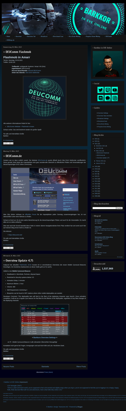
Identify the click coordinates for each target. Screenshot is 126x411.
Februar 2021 (100, 161)
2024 (96, 139)
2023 (96, 141)
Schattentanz (99, 244)
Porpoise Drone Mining (104, 126)
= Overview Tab (30, 36)
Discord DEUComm (34, 70)
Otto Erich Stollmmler (32, 72)
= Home (8, 36)
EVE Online (5, 395)
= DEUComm (108, 36)
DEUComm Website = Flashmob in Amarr (20, 126)
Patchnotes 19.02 (25, 265)
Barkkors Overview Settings (44, 337)
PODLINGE (98, 227)
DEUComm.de (42, 160)
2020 (96, 166)
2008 (96, 196)
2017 (96, 174)
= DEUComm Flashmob (17, 52)
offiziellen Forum (30, 214)
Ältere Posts (81, 367)
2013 (96, 183)
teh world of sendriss (101, 220)
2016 (96, 176)
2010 (96, 191)
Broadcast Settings (103, 118)
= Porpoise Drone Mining (92, 36)
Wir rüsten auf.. (99, 221)
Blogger (79, 407)
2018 (96, 171)
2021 (96, 143)
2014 (96, 181)
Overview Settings (103, 113)
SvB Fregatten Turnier (100, 252)
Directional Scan (102, 121)
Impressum (23, 382)
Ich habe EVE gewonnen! (101, 238)
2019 (96, 169)
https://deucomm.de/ (15, 235)
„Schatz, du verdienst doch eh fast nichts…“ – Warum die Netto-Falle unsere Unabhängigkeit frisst (107, 230)
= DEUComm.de (12, 156)
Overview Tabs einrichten (105, 116)
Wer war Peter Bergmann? (102, 245)
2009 (96, 193)
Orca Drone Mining (103, 124)
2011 (96, 188)
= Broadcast (43, 36)
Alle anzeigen (120, 256)
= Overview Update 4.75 (18, 260)
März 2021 (99, 151)
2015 (96, 179)
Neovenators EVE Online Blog (104, 237)
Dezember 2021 (100, 146)
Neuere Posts (8, 367)
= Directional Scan (57, 36)
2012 (96, 186)
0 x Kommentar (8, 140)
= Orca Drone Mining (74, 36)
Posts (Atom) (48, 372)
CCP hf (31, 395)
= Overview (18, 36)
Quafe (96, 251)
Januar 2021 (99, 163)
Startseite (45, 367)
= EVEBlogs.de (10, 40)
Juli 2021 (98, 148)
